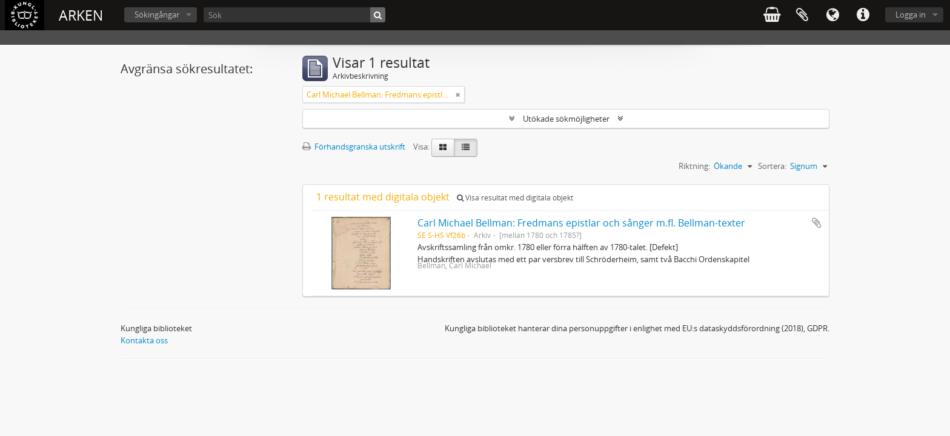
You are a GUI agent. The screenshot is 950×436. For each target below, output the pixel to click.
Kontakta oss (144, 340)
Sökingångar (157, 14)
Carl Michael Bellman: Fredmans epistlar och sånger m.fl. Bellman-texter (581, 223)
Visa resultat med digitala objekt (515, 198)
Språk (832, 15)
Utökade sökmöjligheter (566, 118)
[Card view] (442, 148)
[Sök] (294, 14)
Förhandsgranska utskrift (353, 146)
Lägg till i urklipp (817, 223)
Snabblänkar (863, 15)
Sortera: (772, 165)
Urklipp (802, 15)
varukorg (772, 15)
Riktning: (694, 165)
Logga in (910, 14)
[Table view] (465, 148)
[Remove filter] (458, 94)
